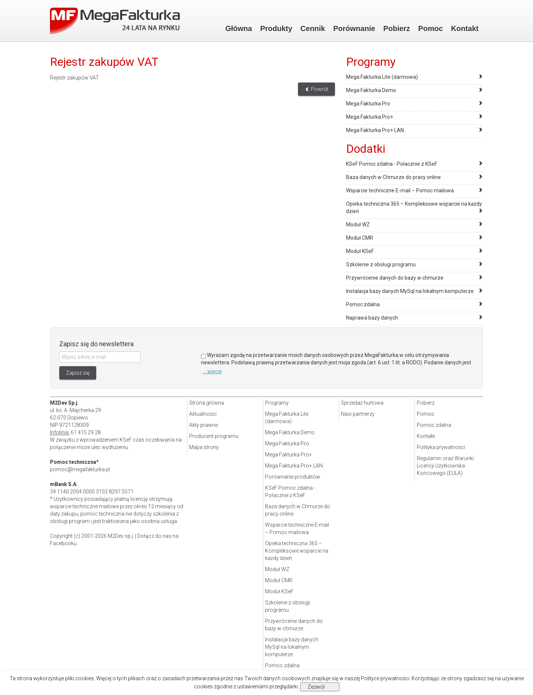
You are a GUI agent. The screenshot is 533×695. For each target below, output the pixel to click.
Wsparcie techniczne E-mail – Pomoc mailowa (400, 190)
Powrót (316, 89)
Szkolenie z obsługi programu (381, 264)
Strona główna (206, 403)
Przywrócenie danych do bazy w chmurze (394, 278)
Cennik (313, 28)
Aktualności (203, 414)
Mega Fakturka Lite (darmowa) (382, 77)
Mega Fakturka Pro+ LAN (375, 130)
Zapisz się (78, 373)
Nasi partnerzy (358, 414)
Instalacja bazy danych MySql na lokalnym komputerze (410, 291)
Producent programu (213, 436)
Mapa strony (204, 447)
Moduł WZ (358, 224)
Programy (277, 403)
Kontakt (465, 28)
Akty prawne (203, 425)
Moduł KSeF (360, 251)
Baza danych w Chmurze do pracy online (393, 177)
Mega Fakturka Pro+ (369, 117)
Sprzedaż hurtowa (362, 403)
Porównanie (354, 28)
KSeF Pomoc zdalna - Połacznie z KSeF (391, 164)
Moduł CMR (359, 238)
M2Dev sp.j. (121, 536)
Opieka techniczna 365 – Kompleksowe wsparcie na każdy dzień (296, 550)
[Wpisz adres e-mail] (100, 356)
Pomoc (430, 28)
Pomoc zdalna (363, 304)
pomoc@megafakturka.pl (80, 469)
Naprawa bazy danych (372, 318)
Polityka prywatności (441, 447)
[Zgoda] (203, 356)
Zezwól (316, 687)
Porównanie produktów (292, 477)
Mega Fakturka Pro (368, 104)
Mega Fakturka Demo (371, 90)
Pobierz (396, 28)
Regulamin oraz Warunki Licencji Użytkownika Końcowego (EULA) (445, 465)
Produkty (276, 28)
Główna (238, 28)
